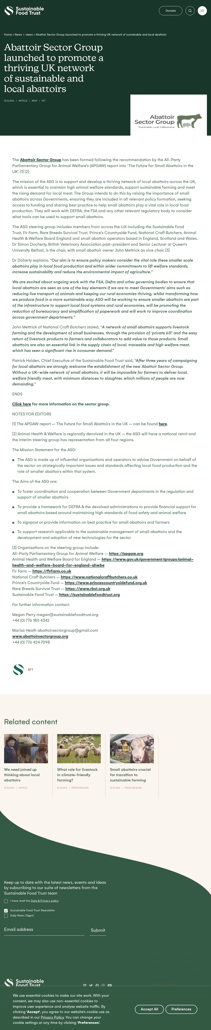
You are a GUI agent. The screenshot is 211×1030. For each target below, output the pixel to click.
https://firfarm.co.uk (51, 571)
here (163, 424)
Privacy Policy (52, 1017)
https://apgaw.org (126, 553)
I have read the (34, 901)
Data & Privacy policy (45, 901)
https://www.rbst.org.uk (87, 588)
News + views (24, 34)
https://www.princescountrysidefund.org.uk (106, 582)
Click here (21, 404)
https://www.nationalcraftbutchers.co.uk (99, 577)
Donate (171, 10)
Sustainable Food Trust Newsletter (32, 910)
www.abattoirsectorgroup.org (40, 636)
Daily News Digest (22, 915)
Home (8, 34)
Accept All (149, 1009)
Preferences (181, 1009)
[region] (105, 1008)
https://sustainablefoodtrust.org (89, 594)
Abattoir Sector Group (40, 159)
